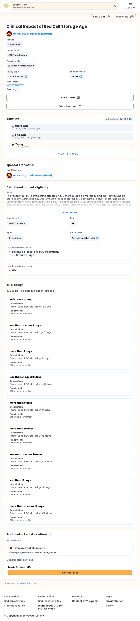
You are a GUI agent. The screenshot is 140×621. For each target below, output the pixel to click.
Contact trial (70, 572)
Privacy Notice (114, 601)
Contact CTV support (85, 601)
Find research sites (49, 601)
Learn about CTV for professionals (50, 607)
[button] (18, 55)
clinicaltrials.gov (28, 583)
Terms (110, 605)
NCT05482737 (15, 85)
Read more (70, 212)
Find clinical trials (14, 601)
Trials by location (14, 605)
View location (70, 106)
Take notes (70, 97)
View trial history (70, 154)
